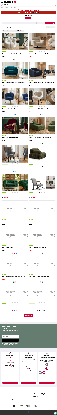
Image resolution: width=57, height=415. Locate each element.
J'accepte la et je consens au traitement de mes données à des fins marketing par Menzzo (10, 344)
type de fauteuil (41, 23)
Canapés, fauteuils (7, 7)
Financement (20, 392)
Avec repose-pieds (8, 17)
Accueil (2, 7)
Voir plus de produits (28, 315)
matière (32, 23)
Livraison (12, 392)
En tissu (34, 17)
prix (6, 23)
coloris (23, 23)
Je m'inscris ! (10, 340)
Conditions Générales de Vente (43, 393)
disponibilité (15, 23)
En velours (28, 17)
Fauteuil (12, 7)
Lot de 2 (51, 17)
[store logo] (27, 1)
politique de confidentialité (12, 343)
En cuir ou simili (43, 17)
